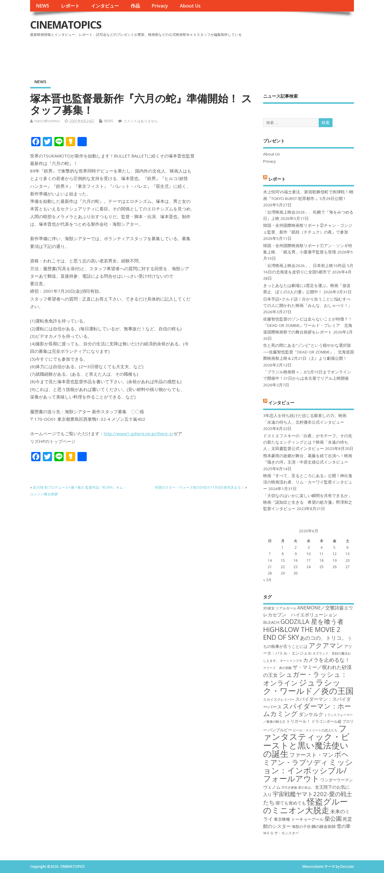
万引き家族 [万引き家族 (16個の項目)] (289, 787)
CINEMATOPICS (65, 25)
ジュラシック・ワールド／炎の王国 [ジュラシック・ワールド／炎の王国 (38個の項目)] (308, 686)
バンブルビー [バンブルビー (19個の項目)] (280, 730)
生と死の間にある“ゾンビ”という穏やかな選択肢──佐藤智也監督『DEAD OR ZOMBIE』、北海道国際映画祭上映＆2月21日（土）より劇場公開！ (308, 352)
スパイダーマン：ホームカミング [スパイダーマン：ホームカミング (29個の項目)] (307, 710)
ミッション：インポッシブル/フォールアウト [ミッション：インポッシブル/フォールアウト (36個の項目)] (308, 770)
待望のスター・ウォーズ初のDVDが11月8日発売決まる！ (199, 487)
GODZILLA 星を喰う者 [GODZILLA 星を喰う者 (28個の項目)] (312, 621)
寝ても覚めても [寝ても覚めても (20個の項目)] (291, 803)
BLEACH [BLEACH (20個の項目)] (271, 622)
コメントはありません (140, 120)
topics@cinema (47, 120)
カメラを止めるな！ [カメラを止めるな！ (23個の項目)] (326, 659)
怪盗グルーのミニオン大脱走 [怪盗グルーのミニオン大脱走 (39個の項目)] (305, 805)
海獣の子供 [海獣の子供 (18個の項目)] (301, 826)
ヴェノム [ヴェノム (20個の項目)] (271, 787)
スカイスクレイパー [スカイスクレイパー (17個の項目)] (278, 699)
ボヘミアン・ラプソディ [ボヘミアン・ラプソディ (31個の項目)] (306, 758)
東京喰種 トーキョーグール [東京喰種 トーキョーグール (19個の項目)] (299, 819)
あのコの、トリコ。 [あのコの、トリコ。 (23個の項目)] (323, 637)
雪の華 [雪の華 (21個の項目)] (343, 826)
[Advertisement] (244, 55)
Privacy (160, 6)
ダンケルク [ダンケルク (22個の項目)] (311, 714)
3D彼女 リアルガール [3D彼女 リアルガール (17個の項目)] (279, 608)
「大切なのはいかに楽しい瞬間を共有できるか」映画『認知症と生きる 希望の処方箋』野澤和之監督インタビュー (307, 502)
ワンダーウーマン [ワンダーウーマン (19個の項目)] (336, 780)
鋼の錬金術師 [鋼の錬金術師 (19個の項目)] (323, 826)
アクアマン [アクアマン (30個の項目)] (326, 645)
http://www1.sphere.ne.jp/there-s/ (138, 433)
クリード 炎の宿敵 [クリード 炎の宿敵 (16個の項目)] (277, 668)
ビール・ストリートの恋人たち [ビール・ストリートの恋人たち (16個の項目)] (315, 730)
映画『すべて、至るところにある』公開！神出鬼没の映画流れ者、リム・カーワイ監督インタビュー (307, 482)
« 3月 (267, 579)
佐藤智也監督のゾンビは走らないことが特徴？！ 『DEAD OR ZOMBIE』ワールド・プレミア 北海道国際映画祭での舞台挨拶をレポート (307, 325)
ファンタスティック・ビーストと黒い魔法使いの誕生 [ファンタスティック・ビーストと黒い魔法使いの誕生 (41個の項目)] (306, 740)
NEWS (42, 6)
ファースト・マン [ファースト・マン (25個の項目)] (311, 755)
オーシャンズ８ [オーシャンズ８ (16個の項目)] (291, 661)
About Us (190, 6)
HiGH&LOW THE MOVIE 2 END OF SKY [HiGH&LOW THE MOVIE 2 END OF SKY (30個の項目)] (301, 633)
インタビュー (105, 6)
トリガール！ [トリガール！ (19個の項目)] (298, 721)
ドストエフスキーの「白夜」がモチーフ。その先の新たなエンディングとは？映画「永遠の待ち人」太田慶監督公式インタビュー (307, 442)
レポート (70, 6)
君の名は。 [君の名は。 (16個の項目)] (306, 787)
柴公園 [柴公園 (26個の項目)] (333, 818)
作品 (135, 6)
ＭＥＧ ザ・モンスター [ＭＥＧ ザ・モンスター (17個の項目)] (281, 833)
